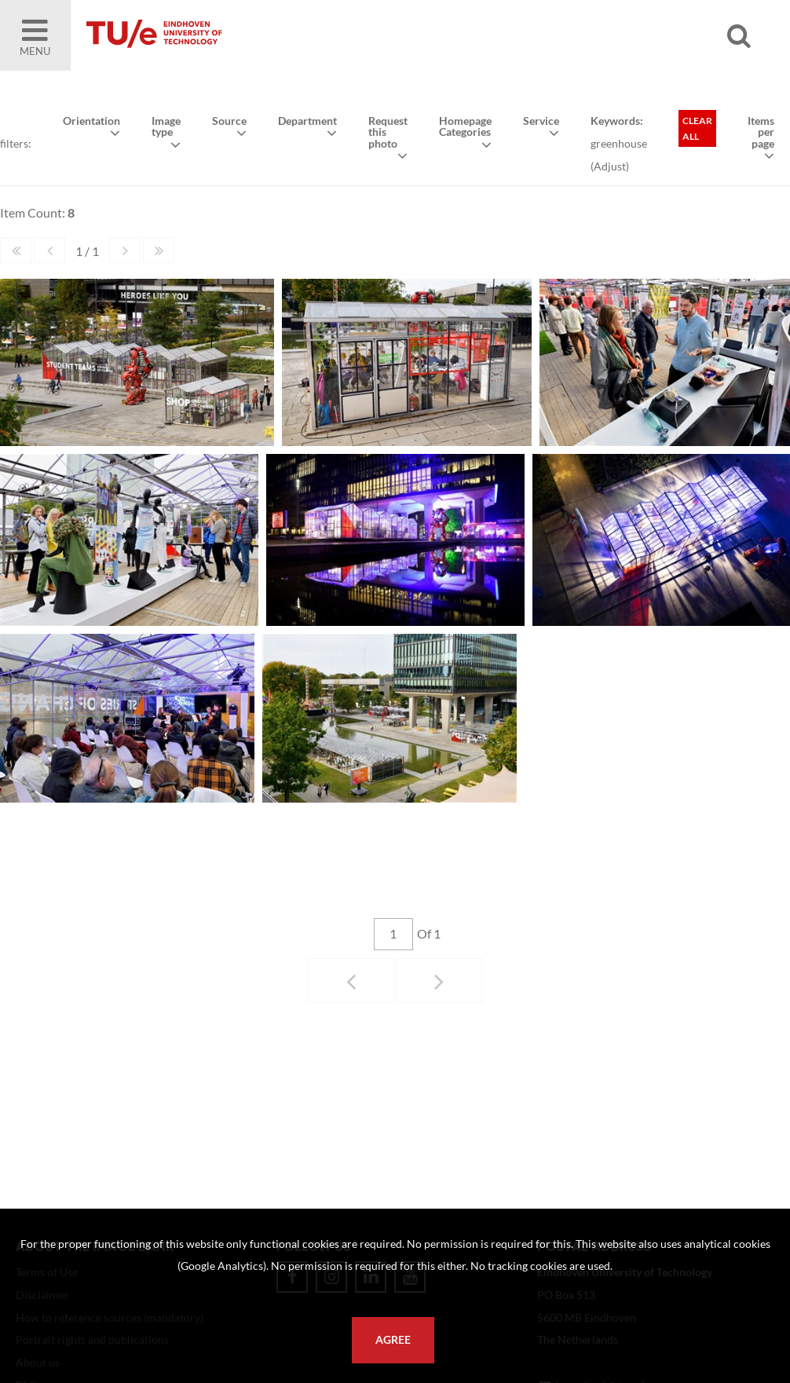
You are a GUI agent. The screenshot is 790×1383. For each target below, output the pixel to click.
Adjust (610, 166)
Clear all (697, 128)
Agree (393, 1340)
